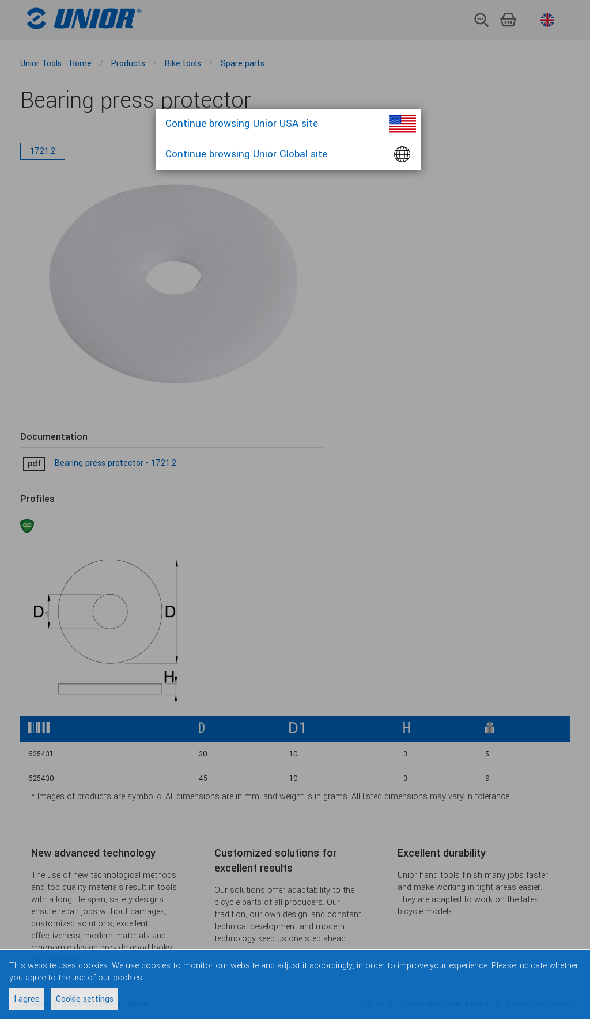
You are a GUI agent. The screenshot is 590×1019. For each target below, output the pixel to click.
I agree (27, 999)
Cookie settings (85, 999)
